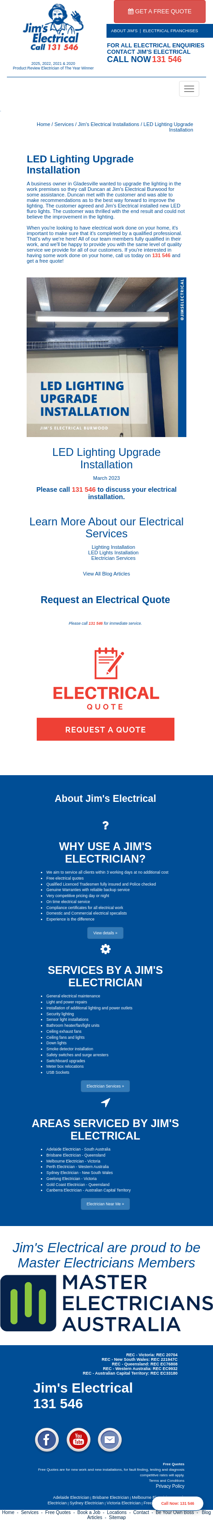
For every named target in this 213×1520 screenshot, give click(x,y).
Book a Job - (92, 1512)
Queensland (95, 1155)
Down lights (56, 1043)
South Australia (97, 1149)
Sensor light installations (67, 1019)
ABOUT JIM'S (124, 31)
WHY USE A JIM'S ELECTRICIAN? (105, 852)
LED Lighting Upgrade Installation (80, 164)
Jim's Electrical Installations (109, 124)
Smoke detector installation (69, 1049)
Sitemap (117, 1517)
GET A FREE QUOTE (160, 11)
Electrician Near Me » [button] (105, 1204)
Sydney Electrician (62, 1172)
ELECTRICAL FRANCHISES (170, 31)
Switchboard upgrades (65, 1061)
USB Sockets (57, 1072)
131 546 (161, 255)
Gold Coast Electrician (65, 1184)
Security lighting (60, 1014)
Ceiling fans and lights (65, 1037)
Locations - (120, 1512)
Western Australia (93, 1166)
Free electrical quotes (65, 878)
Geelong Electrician (63, 1178)
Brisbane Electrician (63, 1155)
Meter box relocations (65, 1066)
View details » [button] (105, 933)
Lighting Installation (113, 547)
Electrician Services (113, 558)
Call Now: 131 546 (177, 1503)
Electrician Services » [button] (105, 1086)
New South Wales (97, 1172)
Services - (33, 1512)
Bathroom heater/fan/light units (73, 1025)
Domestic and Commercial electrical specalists (86, 913)
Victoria (93, 1161)
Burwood (157, 189)
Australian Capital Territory (108, 1190)
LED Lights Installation (113, 552)
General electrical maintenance (73, 996)
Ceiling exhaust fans (64, 1031)
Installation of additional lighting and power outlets (89, 1008)
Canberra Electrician (64, 1190)
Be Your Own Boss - (178, 1512)
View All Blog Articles (106, 573)
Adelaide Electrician (63, 1149)
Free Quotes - (61, 1512)
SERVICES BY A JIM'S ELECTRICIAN (105, 976)
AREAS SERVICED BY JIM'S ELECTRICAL (105, 1129)
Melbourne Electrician (65, 1161)
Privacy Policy (170, 1486)
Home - (11, 1512)
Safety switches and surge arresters (77, 1055)
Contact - (144, 1512)
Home (43, 124)
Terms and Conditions (166, 1481)
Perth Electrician (60, 1166)
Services (63, 124)
